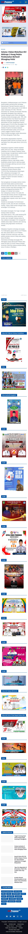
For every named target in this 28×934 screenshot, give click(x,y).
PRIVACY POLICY (10, 926)
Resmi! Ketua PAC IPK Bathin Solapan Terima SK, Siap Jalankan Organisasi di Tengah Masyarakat (20, 859)
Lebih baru (4, 295)
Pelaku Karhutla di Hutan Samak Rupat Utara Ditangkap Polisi (20, 847)
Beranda (3, 49)
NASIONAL (4, 898)
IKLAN (3, 896)
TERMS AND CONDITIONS (11, 928)
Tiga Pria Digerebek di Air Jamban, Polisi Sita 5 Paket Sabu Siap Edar (20, 870)
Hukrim (23, 893)
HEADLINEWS (16, 893)
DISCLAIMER (18, 926)
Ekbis (3, 893)
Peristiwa (19, 898)
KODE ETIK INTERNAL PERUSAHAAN (14, 931)
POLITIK (4, 901)
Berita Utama (18, 891)
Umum (3, 903)
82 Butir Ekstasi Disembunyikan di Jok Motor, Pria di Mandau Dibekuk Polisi (20, 880)
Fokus (8, 893)
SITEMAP (21, 928)
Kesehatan (18, 896)
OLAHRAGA (12, 898)
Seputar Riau (11, 901)
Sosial (18, 901)
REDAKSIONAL (20, 924)
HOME (5, 924)
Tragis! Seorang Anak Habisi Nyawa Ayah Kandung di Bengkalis (20, 837)
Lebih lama (23, 295)
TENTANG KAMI (12, 924)
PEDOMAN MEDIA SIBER (14, 929)
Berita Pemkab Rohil (7, 891)
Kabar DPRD (10, 896)
